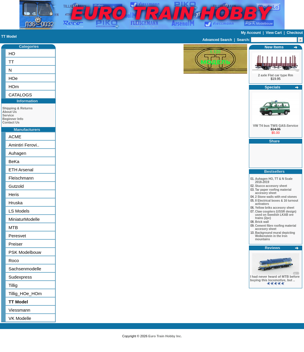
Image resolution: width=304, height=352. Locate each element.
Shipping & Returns (17, 108)
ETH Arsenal (21, 169)
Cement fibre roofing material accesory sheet (275, 227)
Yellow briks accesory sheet (274, 207)
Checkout (295, 33)
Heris (14, 194)
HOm (14, 86)
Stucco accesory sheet (271, 185)
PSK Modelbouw (25, 252)
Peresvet (17, 235)
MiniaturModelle (24, 219)
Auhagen (17, 153)
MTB (13, 227)
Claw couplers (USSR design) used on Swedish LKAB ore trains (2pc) (275, 215)
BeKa (14, 161)
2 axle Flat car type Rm (275, 75)
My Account (251, 33)
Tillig (13, 285)
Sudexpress (20, 276)
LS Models (19, 210)
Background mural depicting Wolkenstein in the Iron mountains (275, 236)
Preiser (16, 243)
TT (11, 61)
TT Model (9, 36)
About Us (9, 112)
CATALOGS (20, 94)
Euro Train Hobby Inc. (165, 336)
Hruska (16, 202)
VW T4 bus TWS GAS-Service (275, 125)
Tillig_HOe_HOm (25, 293)
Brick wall (262, 221)
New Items (274, 47)
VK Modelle (20, 318)
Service (8, 115)
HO (12, 53)
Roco (14, 260)
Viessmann (19, 309)
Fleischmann (21, 177)
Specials (272, 87)
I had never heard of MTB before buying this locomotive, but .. (275, 278)
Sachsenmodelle (25, 268)
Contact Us (10, 122)
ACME (15, 136)
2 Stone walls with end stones (276, 196)
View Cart (274, 33)
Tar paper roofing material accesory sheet (273, 191)
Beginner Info (12, 119)
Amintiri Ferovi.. (24, 144)
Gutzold (16, 186)
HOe (13, 78)
